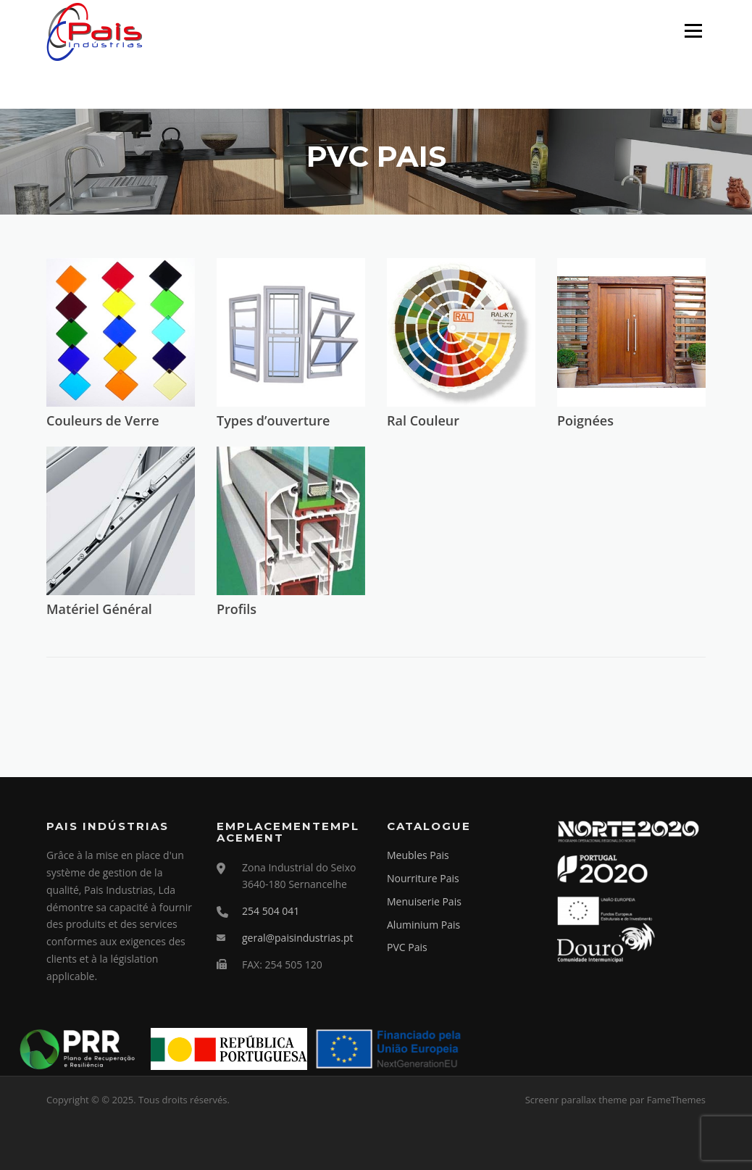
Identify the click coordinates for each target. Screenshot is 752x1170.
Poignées (585, 420)
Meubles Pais (418, 855)
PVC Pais (407, 947)
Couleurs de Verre (102, 420)
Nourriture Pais (423, 878)
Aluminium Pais (423, 925)
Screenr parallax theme (576, 1099)
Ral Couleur (423, 420)
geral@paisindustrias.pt (297, 938)
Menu (693, 30)
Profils (236, 609)
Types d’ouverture (273, 420)
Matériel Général (99, 609)
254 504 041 (270, 911)
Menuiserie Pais (424, 901)
